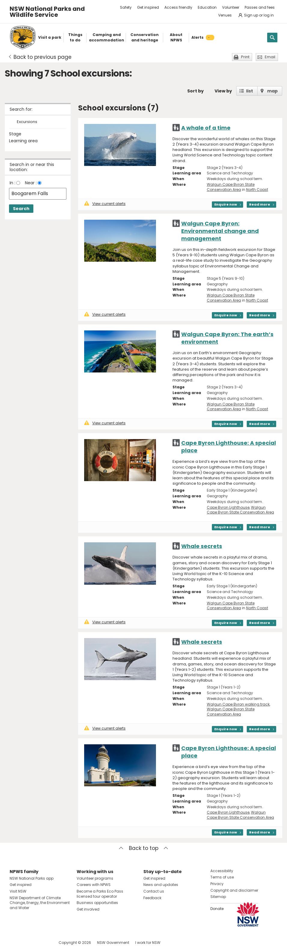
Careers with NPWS (94, 884)
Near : (31, 183)
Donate (217, 908)
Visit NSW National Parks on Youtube (41, 942)
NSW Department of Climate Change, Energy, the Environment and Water (40, 903)
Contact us (153, 891)
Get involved (88, 909)
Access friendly (178, 7)
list (249, 91)
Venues (225, 15)
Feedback (152, 897)
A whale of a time (206, 127)
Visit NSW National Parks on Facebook (15, 942)
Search (21, 209)
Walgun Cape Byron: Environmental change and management (220, 231)
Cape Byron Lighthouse (228, 507)
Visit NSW (18, 891)
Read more (259, 204)
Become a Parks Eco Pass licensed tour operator (100, 894)
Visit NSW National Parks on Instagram (28, 942)
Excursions (27, 122)
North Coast (257, 189)
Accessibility (221, 870)
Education (207, 7)
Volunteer (230, 7)
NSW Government (113, 942)
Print (245, 57)
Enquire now (225, 204)
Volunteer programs (95, 878)
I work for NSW (147, 942)
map (272, 91)
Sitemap (218, 896)
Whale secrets (201, 546)
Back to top (143, 848)
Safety (126, 7)
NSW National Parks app (31, 878)
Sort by (195, 91)
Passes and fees (260, 7)
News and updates (160, 884)
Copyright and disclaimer (234, 890)
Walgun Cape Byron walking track (238, 704)
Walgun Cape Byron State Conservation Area (231, 187)
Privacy (217, 883)
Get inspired (148, 7)
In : (12, 183)
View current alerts (105, 203)
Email (270, 57)
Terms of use (222, 877)
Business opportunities (97, 902)
